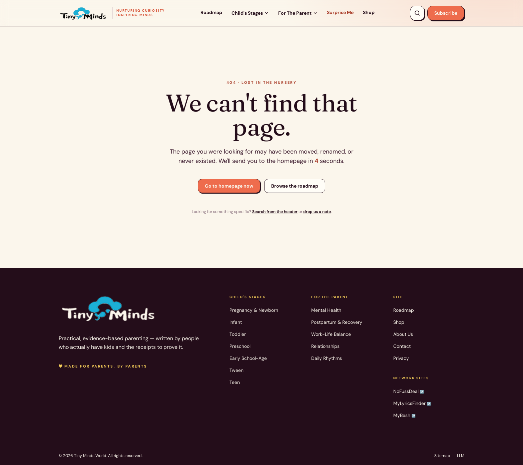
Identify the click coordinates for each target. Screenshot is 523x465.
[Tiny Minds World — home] (112, 12)
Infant (235, 322)
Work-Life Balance (331, 334)
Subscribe (445, 13)
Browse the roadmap (294, 186)
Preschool (239, 346)
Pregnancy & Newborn (253, 310)
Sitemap (442, 455)
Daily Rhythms (326, 358)
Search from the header (275, 211)
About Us (403, 334)
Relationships (325, 346)
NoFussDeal (408, 391)
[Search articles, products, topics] (417, 13)
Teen (234, 382)
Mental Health (326, 310)
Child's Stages (250, 13)
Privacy (401, 358)
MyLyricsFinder (412, 403)
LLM (460, 455)
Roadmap (211, 12)
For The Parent (298, 13)
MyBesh (404, 415)
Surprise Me (340, 12)
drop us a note (317, 211)
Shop (369, 12)
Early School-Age (248, 358)
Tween (236, 370)
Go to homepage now (229, 186)
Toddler (237, 334)
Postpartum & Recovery (336, 322)
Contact (402, 346)
